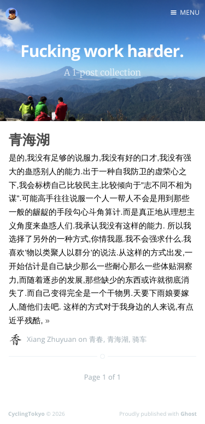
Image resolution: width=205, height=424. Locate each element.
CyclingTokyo (26, 413)
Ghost (188, 413)
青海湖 (29, 139)
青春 (96, 339)
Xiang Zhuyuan (52, 339)
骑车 (139, 339)
